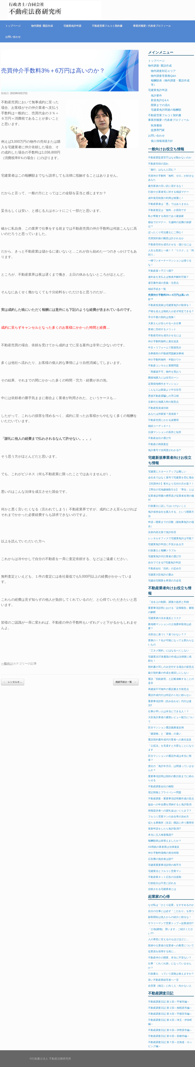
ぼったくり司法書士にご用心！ (166, 232)
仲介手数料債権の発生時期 (163, 852)
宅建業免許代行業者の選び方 (164, 556)
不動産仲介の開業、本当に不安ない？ (169, 957)
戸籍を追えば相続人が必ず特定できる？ (171, 311)
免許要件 (156, 95)
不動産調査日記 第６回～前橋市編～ (168, 1036)
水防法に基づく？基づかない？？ (167, 634)
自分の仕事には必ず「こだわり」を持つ (171, 911)
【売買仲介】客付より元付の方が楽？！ (171, 483)
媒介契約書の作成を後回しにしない (168, 672)
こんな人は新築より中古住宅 (164, 389)
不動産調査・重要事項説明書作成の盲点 (171, 798)
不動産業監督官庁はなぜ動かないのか (169, 157)
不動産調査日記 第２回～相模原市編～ (170, 1007)
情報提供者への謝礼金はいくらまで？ (169, 810)
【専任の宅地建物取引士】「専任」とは (171, 489)
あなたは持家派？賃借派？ (163, 413)
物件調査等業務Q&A (163, 75)
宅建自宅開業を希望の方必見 (164, 580)
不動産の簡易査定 (158, 444)
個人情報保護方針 (162, 140)
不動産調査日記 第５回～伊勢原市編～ (170, 1030)
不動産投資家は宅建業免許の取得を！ (169, 305)
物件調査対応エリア (163, 71)
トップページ (13, 25)
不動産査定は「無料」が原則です (167, 210)
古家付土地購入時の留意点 (163, 401)
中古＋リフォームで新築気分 (164, 347)
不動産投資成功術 (158, 407)
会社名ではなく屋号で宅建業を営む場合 (171, 477)
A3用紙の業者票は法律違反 (163, 846)
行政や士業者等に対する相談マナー (168, 191)
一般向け (7, 663)
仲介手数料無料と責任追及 (163, 341)
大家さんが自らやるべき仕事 (164, 323)
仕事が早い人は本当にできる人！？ (168, 711)
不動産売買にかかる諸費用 (163, 420)
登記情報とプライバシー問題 (164, 792)
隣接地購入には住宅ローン (163, 377)
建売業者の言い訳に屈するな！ (166, 185)
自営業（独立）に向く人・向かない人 (169, 985)
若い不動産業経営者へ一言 (163, 979)
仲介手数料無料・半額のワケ (164, 359)
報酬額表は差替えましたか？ (164, 840)
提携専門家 (158, 130)
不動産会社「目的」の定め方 (164, 568)
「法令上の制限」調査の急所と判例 (168, 602)
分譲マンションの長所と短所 (164, 432)
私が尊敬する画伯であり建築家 (166, 216)
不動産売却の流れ (158, 163)
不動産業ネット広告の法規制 (164, 877)
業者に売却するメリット (162, 329)
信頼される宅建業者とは (162, 889)
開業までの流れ (160, 105)
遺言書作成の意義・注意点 (163, 282)
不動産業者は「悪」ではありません (168, 204)
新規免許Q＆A (160, 100)
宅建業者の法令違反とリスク (164, 618)
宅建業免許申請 (72, 25)
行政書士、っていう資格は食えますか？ (171, 973)
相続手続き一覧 (125, 682)
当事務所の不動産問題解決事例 (166, 353)
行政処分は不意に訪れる (162, 883)
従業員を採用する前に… (162, 951)
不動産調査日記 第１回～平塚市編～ (168, 1001)
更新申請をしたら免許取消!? (164, 828)
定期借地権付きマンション (163, 383)
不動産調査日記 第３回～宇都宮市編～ (170, 1013)
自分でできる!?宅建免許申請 (164, 562)
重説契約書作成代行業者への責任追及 (169, 739)
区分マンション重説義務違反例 (166, 727)
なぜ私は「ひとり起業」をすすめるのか (171, 905)
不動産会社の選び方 (159, 438)
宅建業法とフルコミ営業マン (164, 871)
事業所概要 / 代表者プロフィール (152, 25)
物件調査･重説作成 (42, 25)
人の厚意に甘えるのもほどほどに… (168, 939)
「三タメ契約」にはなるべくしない (168, 650)
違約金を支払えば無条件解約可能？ (168, 276)
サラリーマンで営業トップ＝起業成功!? (171, 923)
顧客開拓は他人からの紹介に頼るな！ (169, 917)
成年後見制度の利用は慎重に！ (166, 198)
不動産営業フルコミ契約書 (107, 25)
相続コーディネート (159, 426)
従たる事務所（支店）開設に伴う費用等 (171, 822)
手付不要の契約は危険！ (162, 317)
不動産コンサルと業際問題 (163, 365)
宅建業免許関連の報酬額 (166, 109)
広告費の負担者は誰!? (160, 859)
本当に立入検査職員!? (160, 834)
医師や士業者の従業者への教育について (171, 945)
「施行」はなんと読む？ (162, 169)
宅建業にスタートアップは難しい (167, 471)
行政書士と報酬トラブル (162, 550)
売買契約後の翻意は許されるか (166, 238)
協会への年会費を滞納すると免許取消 (169, 804)
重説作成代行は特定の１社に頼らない (169, 695)
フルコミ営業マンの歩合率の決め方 (168, 816)
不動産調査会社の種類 (161, 786)
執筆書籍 (156, 125)
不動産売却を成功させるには (164, 335)
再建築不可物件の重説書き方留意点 (168, 689)
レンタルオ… (12, 682)
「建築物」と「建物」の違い (164, 733)
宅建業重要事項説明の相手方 (164, 864)
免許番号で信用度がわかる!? (164, 450)
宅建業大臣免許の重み (161, 574)
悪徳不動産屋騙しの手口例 (163, 395)
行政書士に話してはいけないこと (167, 505)
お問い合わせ (13, 36)
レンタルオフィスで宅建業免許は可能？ (171, 538)
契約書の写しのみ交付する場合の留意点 (171, 666)
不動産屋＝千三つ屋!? (160, 270)
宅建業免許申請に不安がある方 (166, 544)
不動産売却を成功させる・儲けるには (169, 244)
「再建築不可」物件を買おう (164, 371)
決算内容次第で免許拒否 (162, 532)
